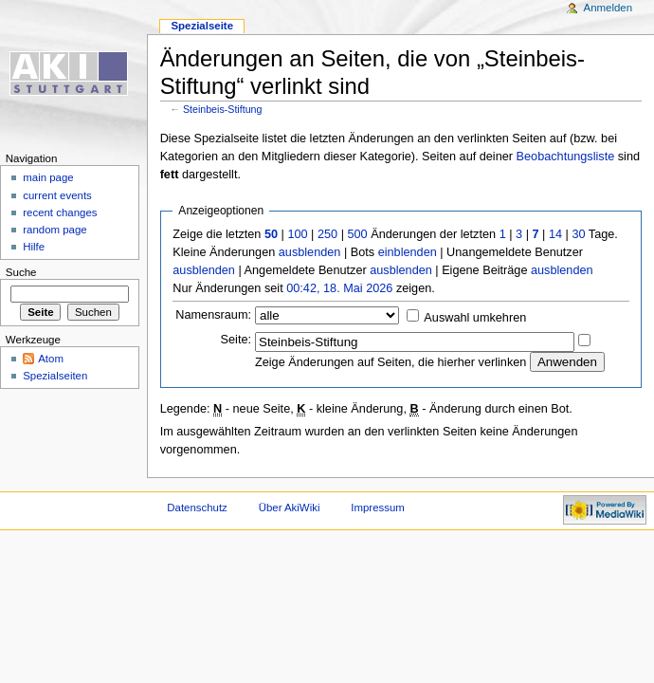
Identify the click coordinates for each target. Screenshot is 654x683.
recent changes (60, 212)
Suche (21, 272)
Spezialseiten (55, 375)
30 (578, 234)
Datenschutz (197, 507)
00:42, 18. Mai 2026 (339, 288)
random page (55, 229)
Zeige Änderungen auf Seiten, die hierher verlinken (390, 362)
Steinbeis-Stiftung (223, 109)
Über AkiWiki (289, 507)
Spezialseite (202, 25)
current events (57, 195)
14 (555, 234)
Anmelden (608, 7)
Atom (51, 358)
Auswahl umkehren (475, 317)
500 (357, 234)
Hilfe (34, 246)
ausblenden (310, 252)
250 (327, 234)
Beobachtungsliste (566, 156)
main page (48, 177)
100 (297, 234)
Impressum (378, 507)
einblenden (407, 252)
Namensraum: (213, 315)
